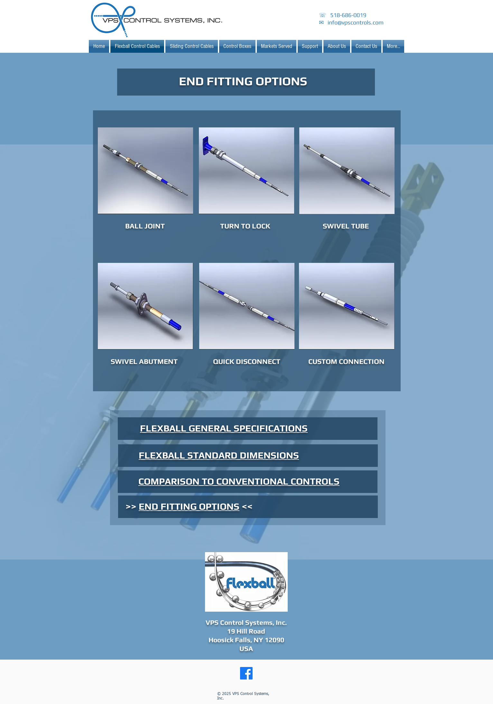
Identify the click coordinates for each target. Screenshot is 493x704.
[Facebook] (246, 673)
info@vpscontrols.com (356, 22)
